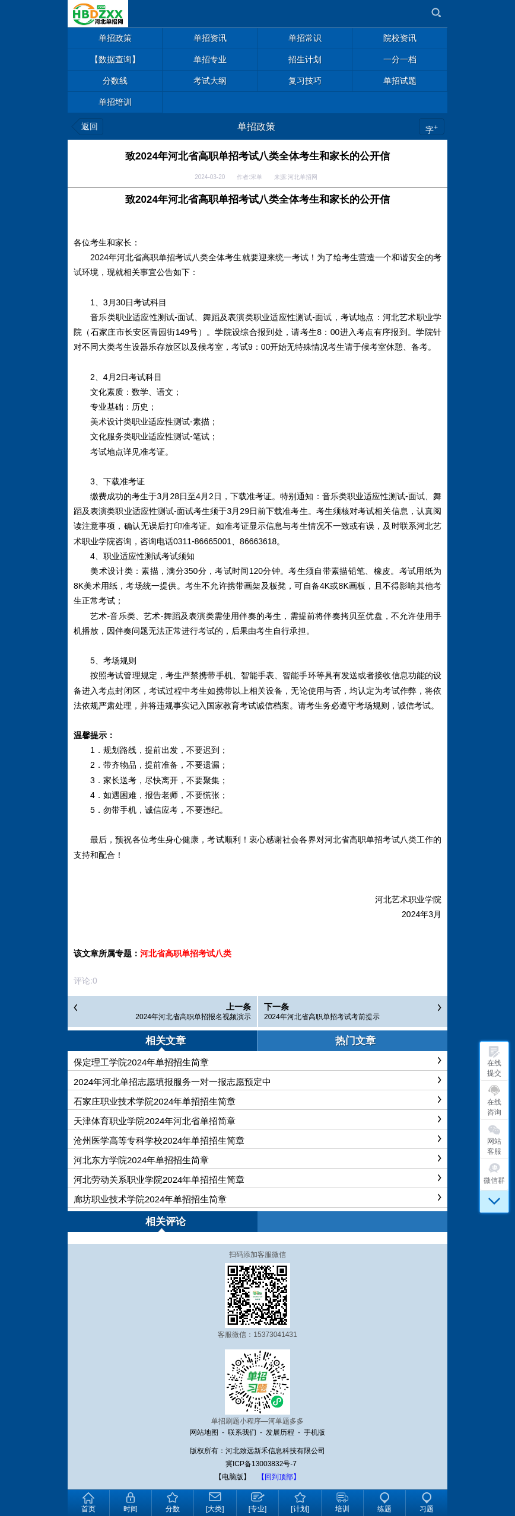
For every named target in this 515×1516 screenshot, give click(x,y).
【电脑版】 (232, 1477)
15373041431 (275, 1334)
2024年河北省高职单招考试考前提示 (322, 1017)
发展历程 (280, 1432)
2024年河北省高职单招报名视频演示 (193, 1017)
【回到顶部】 (279, 1477)
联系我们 (242, 1432)
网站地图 (204, 1432)
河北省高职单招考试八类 (185, 953)
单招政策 (256, 127)
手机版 (314, 1432)
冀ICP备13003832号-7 (261, 1464)
